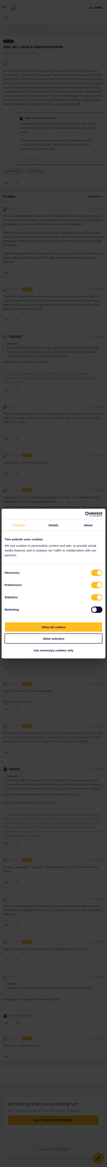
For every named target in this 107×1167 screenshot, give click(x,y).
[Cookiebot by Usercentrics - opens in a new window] (85, 514)
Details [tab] (53, 525)
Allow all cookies (54, 627)
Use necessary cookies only (53, 650)
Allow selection (53, 638)
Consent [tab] (19, 525)
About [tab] (88, 525)
